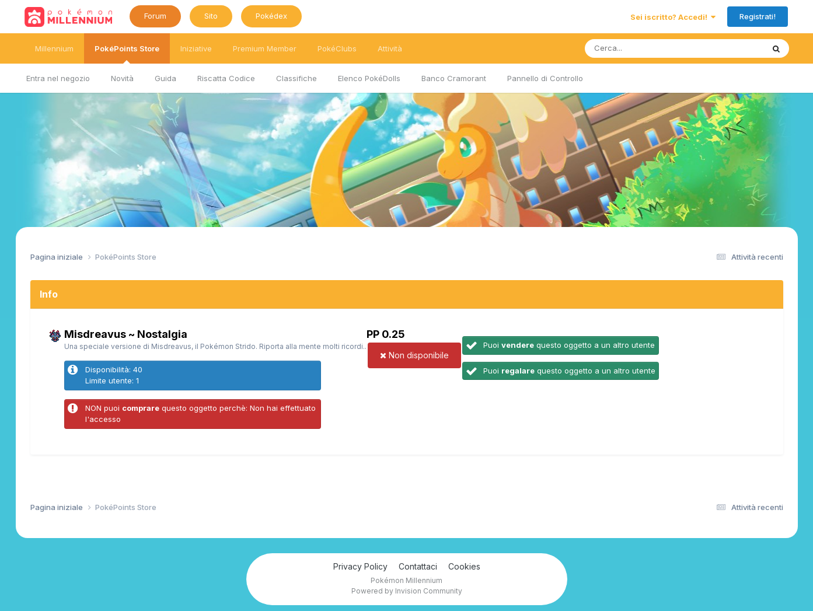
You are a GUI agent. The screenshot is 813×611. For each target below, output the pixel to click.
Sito (211, 15)
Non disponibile (414, 355)
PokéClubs (337, 48)
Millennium (54, 48)
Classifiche (296, 78)
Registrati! (757, 16)
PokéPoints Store (127, 54)
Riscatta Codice (226, 78)
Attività (390, 48)
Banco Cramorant (453, 78)
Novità (122, 78)
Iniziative (196, 48)
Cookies (464, 566)
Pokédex (271, 15)
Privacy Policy (360, 566)
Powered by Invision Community (406, 590)
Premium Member (264, 48)
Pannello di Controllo (545, 78)
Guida (165, 78)
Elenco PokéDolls (369, 78)
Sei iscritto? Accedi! (673, 17)
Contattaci (418, 566)
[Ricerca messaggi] (647, 48)
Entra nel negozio (58, 78)
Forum (155, 15)
